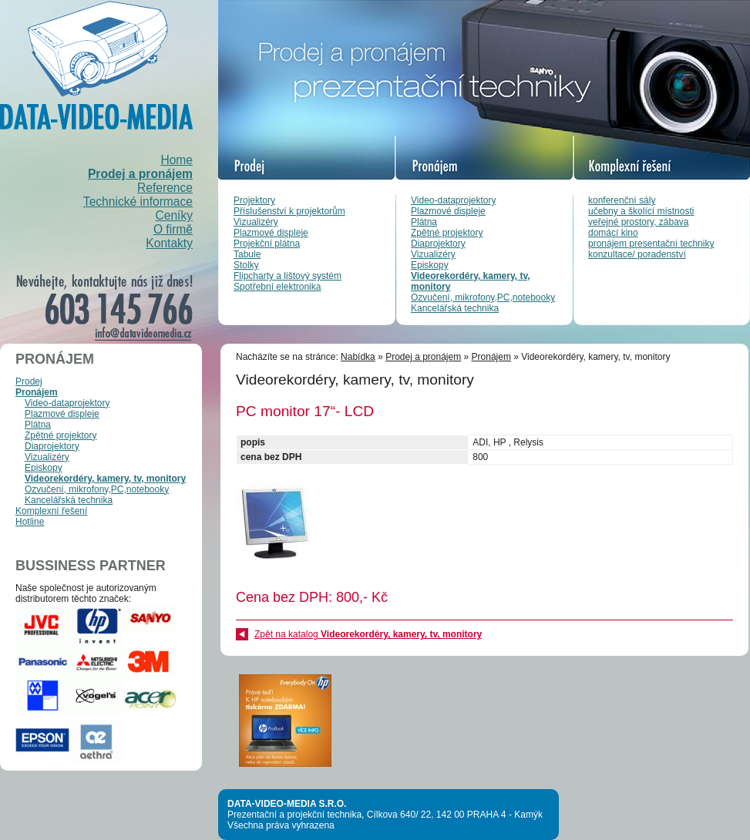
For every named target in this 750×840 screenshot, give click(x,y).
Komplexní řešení (51, 511)
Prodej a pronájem (140, 173)
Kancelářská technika (455, 308)
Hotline (29, 521)
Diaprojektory (438, 243)
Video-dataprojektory (453, 200)
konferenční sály (621, 200)
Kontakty (169, 243)
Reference (165, 187)
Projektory (254, 200)
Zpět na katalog (368, 634)
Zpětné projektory (447, 232)
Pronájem (36, 392)
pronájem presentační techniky (651, 243)
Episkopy (430, 265)
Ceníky (174, 215)
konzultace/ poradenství (637, 254)
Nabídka (358, 356)
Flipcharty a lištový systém (287, 275)
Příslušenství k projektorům (289, 211)
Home (176, 159)
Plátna (424, 222)
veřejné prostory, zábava (638, 222)
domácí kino (613, 232)
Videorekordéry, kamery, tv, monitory (105, 478)
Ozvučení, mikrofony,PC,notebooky (483, 297)
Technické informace (138, 201)
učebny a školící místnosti (641, 211)
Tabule (247, 254)
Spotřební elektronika (277, 286)
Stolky (246, 265)
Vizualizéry (256, 222)
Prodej (28, 381)
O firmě (173, 229)
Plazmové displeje (271, 232)
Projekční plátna (267, 243)
